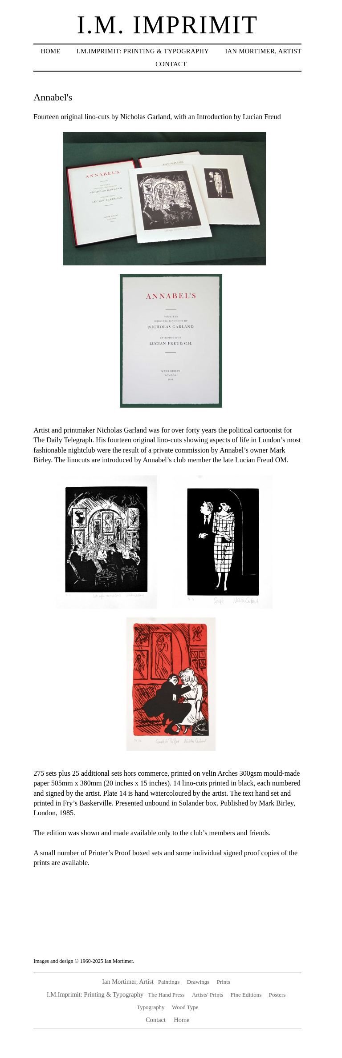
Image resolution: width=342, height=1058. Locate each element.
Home (50, 51)
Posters (277, 994)
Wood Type (185, 1007)
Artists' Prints (207, 994)
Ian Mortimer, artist (263, 51)
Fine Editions (246, 994)
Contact (171, 64)
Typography (150, 1007)
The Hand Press (166, 994)
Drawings (198, 981)
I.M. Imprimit (167, 25)
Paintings (168, 981)
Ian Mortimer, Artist (128, 981)
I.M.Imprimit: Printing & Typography (95, 994)
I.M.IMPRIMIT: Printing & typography (143, 51)
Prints (223, 981)
